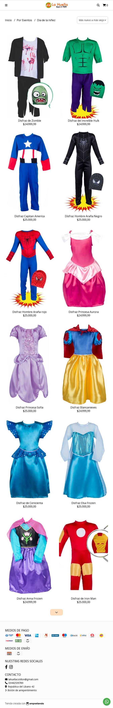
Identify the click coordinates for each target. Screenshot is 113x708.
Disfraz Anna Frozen (29, 598)
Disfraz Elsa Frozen (83, 503)
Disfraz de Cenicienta (29, 503)
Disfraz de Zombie (29, 120)
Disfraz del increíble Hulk (83, 120)
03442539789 (14, 682)
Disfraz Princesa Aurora (84, 312)
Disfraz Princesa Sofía (29, 407)
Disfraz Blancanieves (83, 407)
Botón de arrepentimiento (21, 690)
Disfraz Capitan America (29, 216)
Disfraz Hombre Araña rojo (29, 312)
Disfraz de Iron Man (83, 598)
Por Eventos (25, 20)
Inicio (8, 20)
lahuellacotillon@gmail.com (21, 679)
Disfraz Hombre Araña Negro (83, 216)
